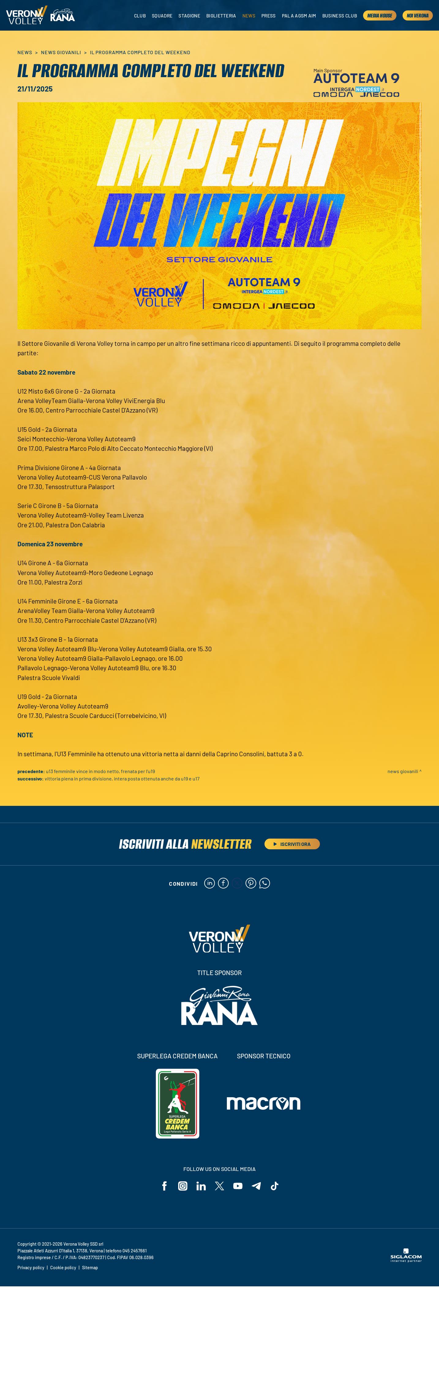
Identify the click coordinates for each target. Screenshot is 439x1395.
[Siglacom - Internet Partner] (406, 1260)
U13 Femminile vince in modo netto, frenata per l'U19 (100, 771)
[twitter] (237, 883)
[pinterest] (251, 883)
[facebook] (223, 883)
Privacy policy (30, 1267)
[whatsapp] (264, 883)
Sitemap (90, 1267)
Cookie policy (63, 1267)
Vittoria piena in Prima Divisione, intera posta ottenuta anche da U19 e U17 (122, 778)
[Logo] (26, 15)
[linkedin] (209, 883)
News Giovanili (61, 52)
